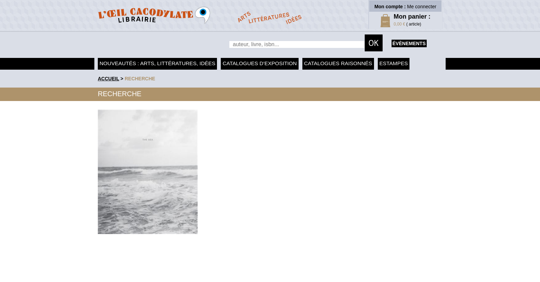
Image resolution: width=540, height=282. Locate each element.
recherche (140, 78)
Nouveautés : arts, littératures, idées (157, 63)
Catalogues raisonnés (338, 63)
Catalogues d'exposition (259, 63)
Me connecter (421, 6)
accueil (108, 78)
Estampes (394, 63)
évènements (409, 43)
